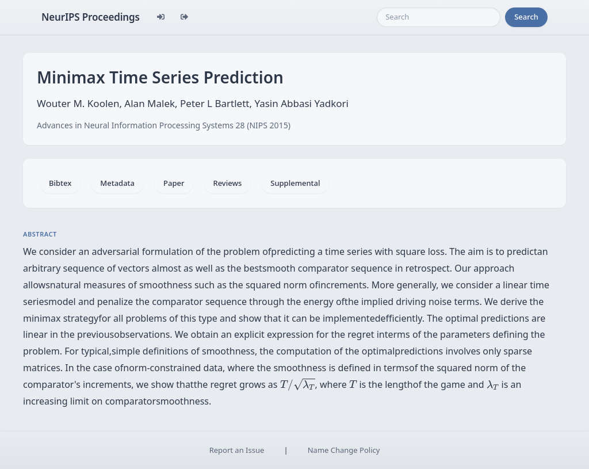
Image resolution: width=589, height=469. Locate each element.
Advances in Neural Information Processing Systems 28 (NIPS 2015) (163, 125)
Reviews (227, 183)
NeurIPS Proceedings (90, 17)
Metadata (117, 183)
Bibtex (60, 183)
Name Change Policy (344, 450)
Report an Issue (237, 450)
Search (526, 17)
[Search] (438, 17)
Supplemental (295, 183)
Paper (173, 183)
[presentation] (297, 384)
